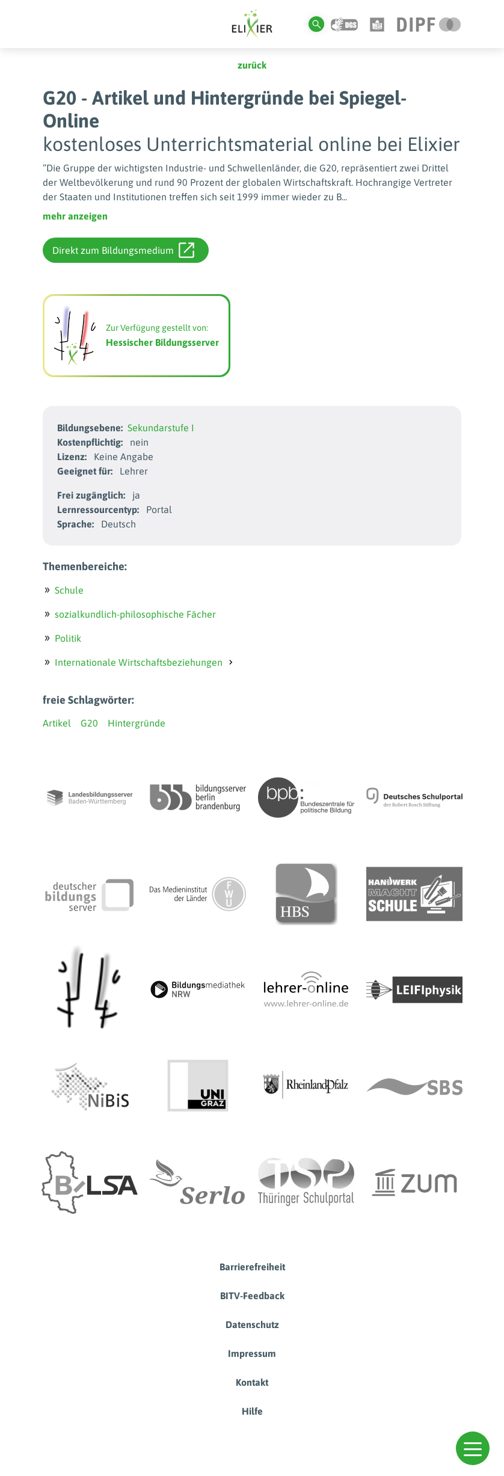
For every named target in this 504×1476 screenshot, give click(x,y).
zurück (252, 65)
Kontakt (252, 1382)
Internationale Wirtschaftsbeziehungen (139, 662)
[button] (473, 1448)
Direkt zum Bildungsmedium (123, 250)
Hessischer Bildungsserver (162, 342)
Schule (69, 590)
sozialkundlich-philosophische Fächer (135, 614)
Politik (68, 638)
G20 (89, 723)
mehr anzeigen (75, 216)
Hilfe (252, 1411)
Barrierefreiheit (252, 1266)
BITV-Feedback (252, 1295)
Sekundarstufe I (161, 427)
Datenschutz (252, 1324)
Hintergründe (136, 723)
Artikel (57, 723)
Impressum (252, 1353)
